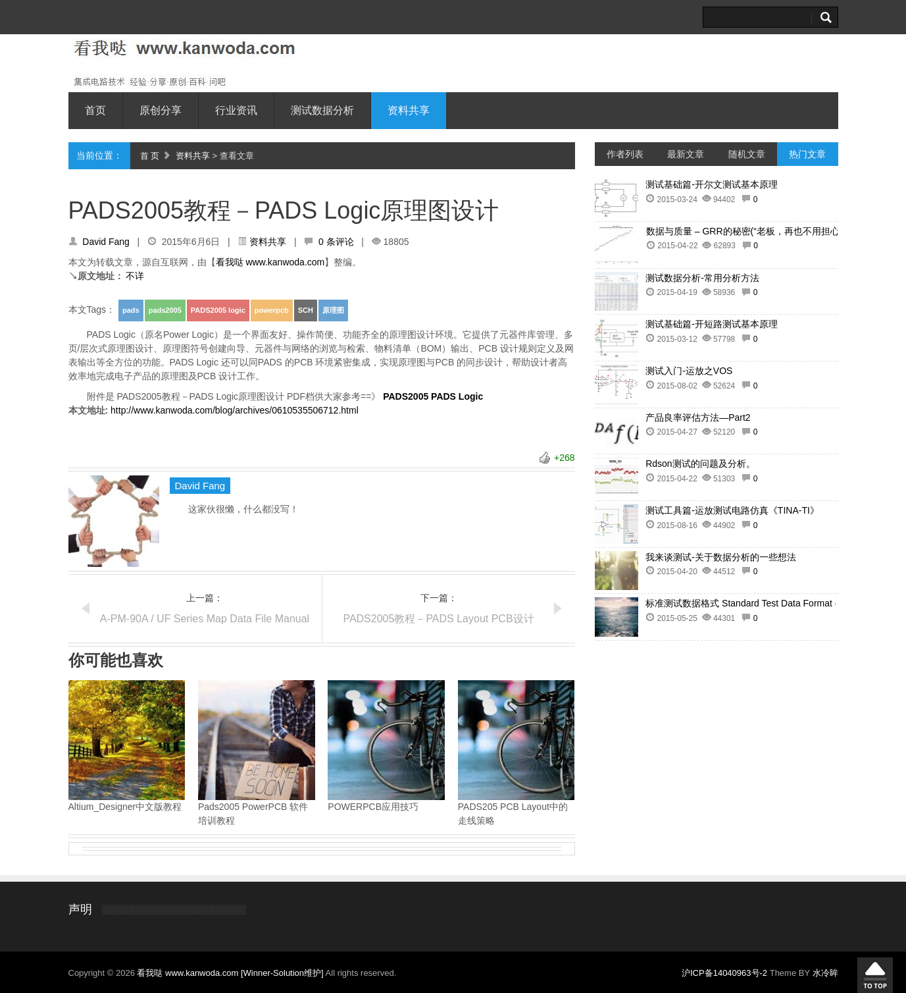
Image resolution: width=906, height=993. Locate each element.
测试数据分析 (322, 110)
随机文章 (746, 154)
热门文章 (807, 154)
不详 (135, 276)
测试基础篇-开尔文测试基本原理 (711, 184)
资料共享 (409, 110)
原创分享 (160, 110)
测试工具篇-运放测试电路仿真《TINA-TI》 (732, 510)
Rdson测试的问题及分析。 (700, 463)
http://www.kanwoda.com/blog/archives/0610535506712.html (235, 410)
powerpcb (272, 310)
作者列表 (625, 154)
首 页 (150, 156)
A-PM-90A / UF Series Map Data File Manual (204, 618)
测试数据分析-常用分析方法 (702, 278)
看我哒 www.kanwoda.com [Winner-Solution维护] (231, 973)
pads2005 (165, 310)
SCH (305, 310)
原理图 (333, 310)
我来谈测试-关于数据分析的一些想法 (720, 557)
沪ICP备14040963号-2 (724, 973)
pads (130, 310)
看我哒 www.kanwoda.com (270, 262)
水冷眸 (825, 973)
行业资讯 (236, 110)
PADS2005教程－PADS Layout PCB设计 (438, 618)
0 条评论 (336, 241)
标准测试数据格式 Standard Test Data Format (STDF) (755, 603)
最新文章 (685, 154)
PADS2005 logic (218, 310)
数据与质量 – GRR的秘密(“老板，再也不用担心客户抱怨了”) (769, 231)
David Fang (106, 241)
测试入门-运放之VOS (688, 370)
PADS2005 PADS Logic (433, 396)
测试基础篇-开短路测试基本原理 (711, 324)
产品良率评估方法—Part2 (697, 417)
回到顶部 (875, 975)
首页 (95, 110)
